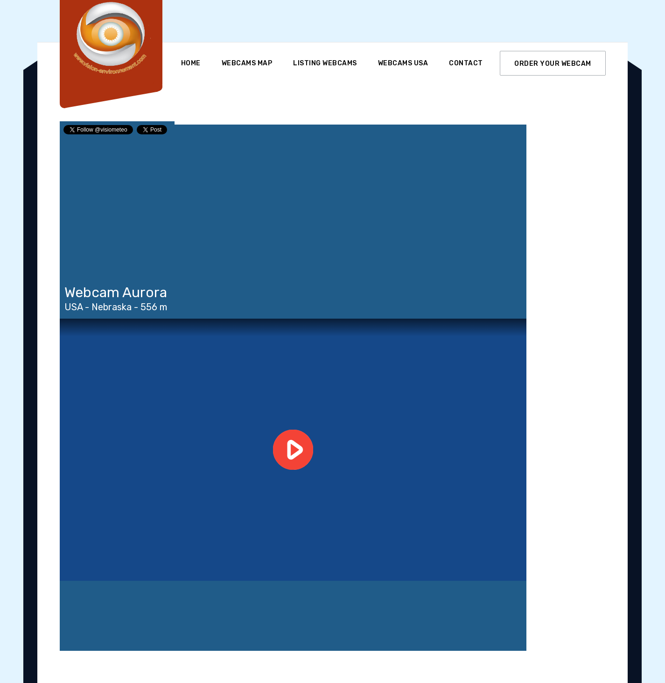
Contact (466, 63)
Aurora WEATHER (293, 616)
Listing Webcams (325, 63)
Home (191, 63)
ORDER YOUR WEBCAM (552, 64)
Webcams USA (403, 63)
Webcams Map (247, 63)
